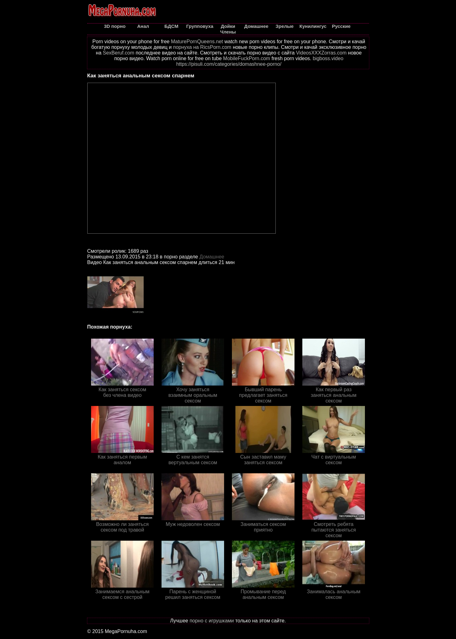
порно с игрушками (212, 620)
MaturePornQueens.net (197, 41)
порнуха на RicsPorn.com (202, 47)
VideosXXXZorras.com (321, 52)
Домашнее (211, 256)
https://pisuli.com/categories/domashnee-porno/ (228, 64)
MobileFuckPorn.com (246, 58)
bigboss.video (328, 58)
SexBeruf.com (118, 52)
